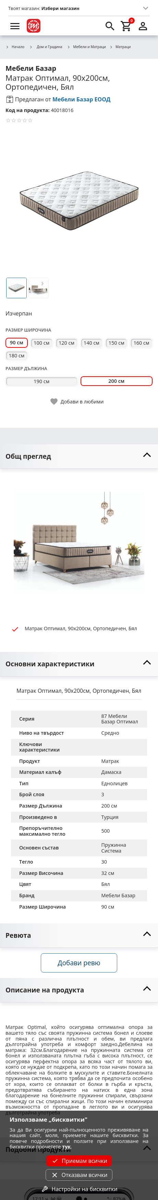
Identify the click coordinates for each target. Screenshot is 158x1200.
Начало (14, 47)
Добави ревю (79, 962)
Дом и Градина (45, 46)
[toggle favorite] (77, 401)
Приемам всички (79, 1161)
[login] (143, 26)
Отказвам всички (78, 1175)
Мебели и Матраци (86, 47)
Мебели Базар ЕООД (81, 99)
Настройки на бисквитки (78, 1189)
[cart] (126, 26)
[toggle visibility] (79, 456)
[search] (110, 26)
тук (66, 1146)
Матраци (120, 47)
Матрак (110, 761)
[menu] (15, 26)
